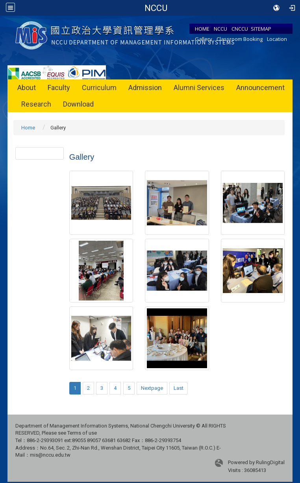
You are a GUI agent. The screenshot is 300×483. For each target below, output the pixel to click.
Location (277, 38)
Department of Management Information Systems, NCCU (156, 8)
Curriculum (99, 87)
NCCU (220, 28)
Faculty (59, 87)
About (26, 87)
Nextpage (152, 388)
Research (36, 104)
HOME (202, 28)
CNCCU (239, 28)
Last (178, 388)
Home (28, 128)
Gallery (203, 38)
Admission (145, 87)
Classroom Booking (240, 38)
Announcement (260, 87)
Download (78, 104)
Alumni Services (199, 87)
